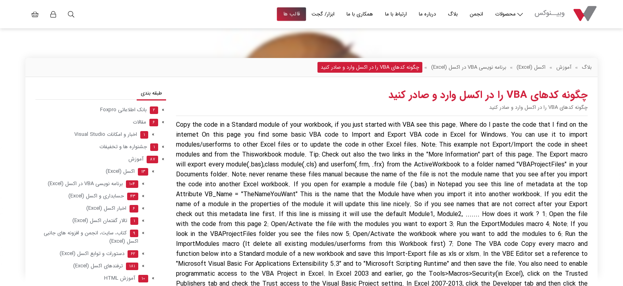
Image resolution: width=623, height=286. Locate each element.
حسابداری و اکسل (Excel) (103, 196)
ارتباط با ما (396, 14)
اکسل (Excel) (531, 67)
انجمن (476, 14)
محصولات (509, 14)
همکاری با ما (359, 14)
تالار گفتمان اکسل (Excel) (105, 220)
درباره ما (427, 14)
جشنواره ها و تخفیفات (128, 147)
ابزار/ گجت (323, 14)
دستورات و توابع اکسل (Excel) (99, 253)
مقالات (145, 122)
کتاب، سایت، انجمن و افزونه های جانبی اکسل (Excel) (91, 237)
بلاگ (453, 14)
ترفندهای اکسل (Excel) (105, 266)
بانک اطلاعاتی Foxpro (129, 110)
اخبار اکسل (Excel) (112, 208)
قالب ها (291, 14)
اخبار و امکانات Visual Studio (111, 134)
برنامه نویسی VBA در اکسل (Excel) (468, 67)
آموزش (563, 67)
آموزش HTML (126, 278)
